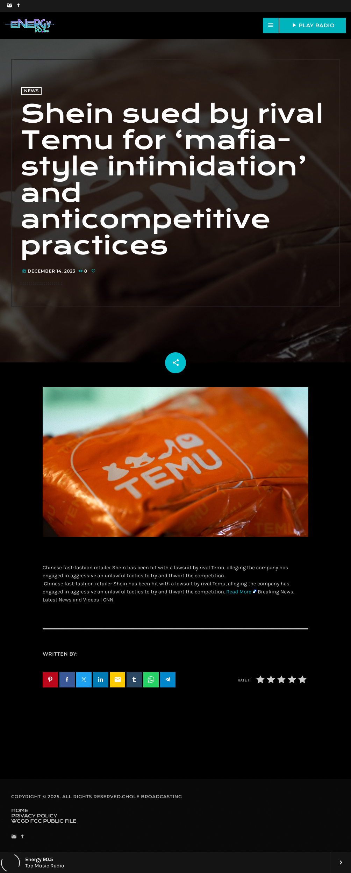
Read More (238, 592)
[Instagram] (9, 5)
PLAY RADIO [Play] (313, 25)
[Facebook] (18, 5)
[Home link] (29, 25)
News (31, 91)
